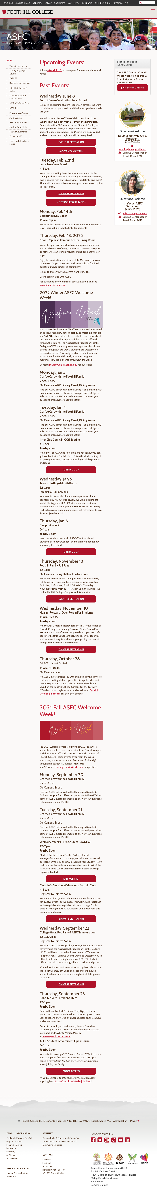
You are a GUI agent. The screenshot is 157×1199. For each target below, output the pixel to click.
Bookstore (59, 3)
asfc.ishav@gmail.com (135, 213)
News (76, 3)
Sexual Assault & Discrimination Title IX (59, 1138)
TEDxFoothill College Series (19, 142)
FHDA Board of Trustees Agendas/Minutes (113, 1171)
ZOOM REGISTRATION (71, 649)
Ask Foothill (11, 1173)
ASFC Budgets (16, 118)
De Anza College (99, 1181)
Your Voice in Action (18, 66)
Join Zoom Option (132, 87)
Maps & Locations (14, 1138)
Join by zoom (71, 551)
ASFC (18, 43)
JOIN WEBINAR (71, 878)
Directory (37, 3)
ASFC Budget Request (19, 122)
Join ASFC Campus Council (18, 72)
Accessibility (48, 1163)
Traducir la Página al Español (19, 1135)
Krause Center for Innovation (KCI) (108, 1164)
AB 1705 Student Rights (53, 1170)
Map (70, 3)
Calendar (8, 3)
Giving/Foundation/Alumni (104, 1174)
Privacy (134, 1119)
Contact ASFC (16, 136)
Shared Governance (18, 131)
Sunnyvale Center (14, 1142)
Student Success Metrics (17, 1170)
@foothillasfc (54, 70)
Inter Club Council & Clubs (18, 89)
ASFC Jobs (14, 108)
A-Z (126, 3)
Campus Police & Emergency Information (60, 1135)
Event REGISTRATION (71, 598)
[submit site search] (141, 2)
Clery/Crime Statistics (52, 1142)
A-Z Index (10, 1152)
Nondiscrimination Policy (53, 1166)
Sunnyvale (87, 3)
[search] (149, 2)
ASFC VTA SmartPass (19, 103)
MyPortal (118, 3)
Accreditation (120, 1119)
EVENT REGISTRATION (71, 142)
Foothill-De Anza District (103, 1168)
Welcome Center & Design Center (18, 97)
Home (9, 43)
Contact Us (47, 1156)
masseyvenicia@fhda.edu (63, 364)
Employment (97, 1178)
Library (48, 3)
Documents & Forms (19, 113)
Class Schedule (22, 3)
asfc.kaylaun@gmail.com (132, 149)
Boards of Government (20, 83)
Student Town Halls (18, 127)
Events (13, 78)
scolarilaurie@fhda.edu (52, 285)
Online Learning (103, 3)
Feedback (46, 1160)
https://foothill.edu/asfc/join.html (72, 1081)
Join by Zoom (71, 469)
